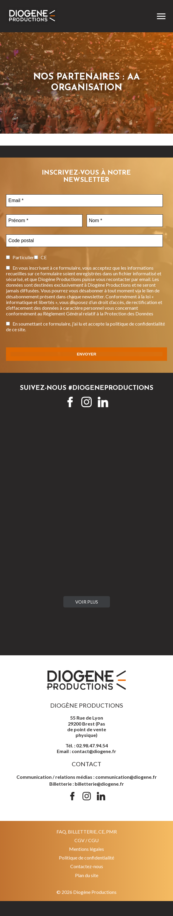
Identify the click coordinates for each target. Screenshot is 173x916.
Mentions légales (86, 849)
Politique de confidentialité (86, 857)
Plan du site (86, 875)
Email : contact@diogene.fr (86, 751)
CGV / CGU (86, 840)
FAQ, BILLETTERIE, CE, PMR (86, 831)
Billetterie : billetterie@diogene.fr (86, 784)
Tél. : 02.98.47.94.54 (86, 745)
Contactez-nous (86, 866)
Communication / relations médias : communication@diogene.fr (86, 777)
